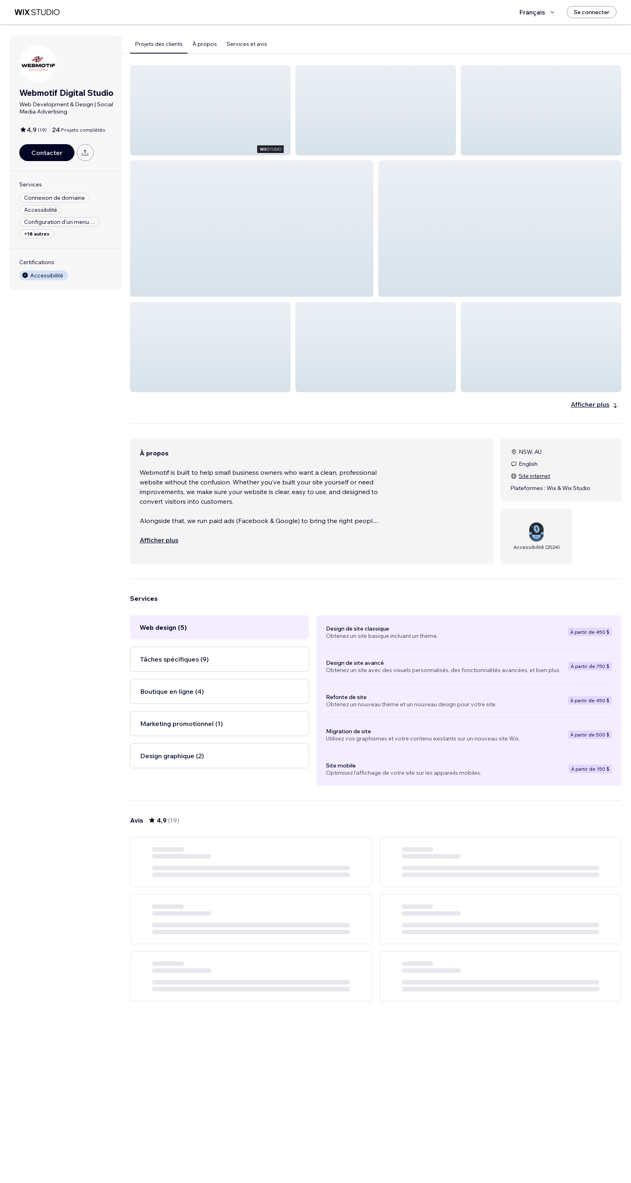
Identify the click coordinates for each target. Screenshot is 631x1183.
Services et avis (247, 44)
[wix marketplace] (37, 12)
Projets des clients (159, 44)
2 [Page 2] (368, 1153)
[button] (210, 110)
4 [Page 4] (397, 1153)
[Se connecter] (592, 12)
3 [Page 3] (383, 1153)
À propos (204, 44)
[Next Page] (412, 1154)
